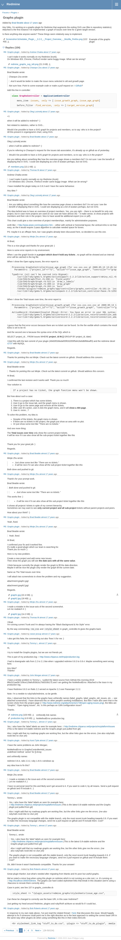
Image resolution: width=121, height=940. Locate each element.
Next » (38, 930)
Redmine (51, 938)
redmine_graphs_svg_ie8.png (24, 64)
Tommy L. (34, 643)
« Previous (9, 930)
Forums (5, 13)
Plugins (14, 13)
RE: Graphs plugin (11, 52)
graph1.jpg (16, 595)
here (74, 913)
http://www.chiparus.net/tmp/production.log (59, 657)
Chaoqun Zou (36, 67)
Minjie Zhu (34, 236)
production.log (17, 718)
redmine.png (16, 715)
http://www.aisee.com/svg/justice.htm (35, 225)
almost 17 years (49, 195)
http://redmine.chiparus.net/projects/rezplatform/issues (89, 726)
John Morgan (35, 675)
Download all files (117, 594)
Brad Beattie (17, 23)
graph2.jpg (16, 598)
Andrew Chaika (36, 52)
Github (78, 85)
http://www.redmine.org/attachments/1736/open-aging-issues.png (73, 703)
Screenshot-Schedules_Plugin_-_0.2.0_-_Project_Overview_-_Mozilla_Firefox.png (44, 39)
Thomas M (34, 170)
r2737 (10, 343)
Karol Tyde (34, 740)
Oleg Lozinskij (36, 111)
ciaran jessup (35, 634)
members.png (17, 167)
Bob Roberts (35, 869)
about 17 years (31, 23)
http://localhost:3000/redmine (22, 880)
